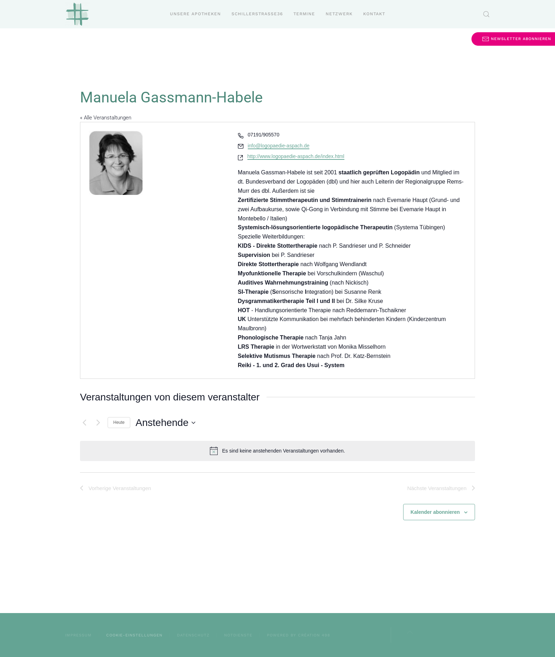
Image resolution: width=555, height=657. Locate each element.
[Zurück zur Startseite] (77, 14)
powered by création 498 (298, 635)
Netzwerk (339, 13)
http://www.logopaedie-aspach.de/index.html (295, 156)
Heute (119, 422)
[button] (486, 14)
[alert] (277, 451)
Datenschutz (193, 635)
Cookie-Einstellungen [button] (134, 635)
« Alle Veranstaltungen (105, 117)
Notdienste (238, 635)
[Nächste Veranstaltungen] (98, 423)
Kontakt (374, 13)
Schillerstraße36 (257, 13)
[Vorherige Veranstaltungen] (84, 423)
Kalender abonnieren (435, 512)
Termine (304, 13)
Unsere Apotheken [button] (195, 13)
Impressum (78, 635)
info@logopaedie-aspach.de (279, 145)
